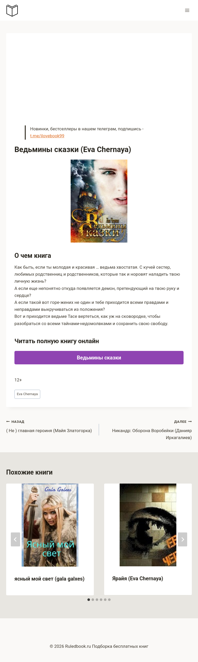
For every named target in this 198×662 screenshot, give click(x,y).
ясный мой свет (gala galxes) (49, 579)
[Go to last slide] (15, 539)
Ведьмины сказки (99, 358)
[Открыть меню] (187, 10)
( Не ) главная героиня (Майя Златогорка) (50, 425)
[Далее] (182, 539)
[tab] (88, 599)
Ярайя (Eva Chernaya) (137, 578)
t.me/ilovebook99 (47, 135)
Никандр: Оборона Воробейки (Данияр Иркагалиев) (147, 429)
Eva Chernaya (27, 394)
